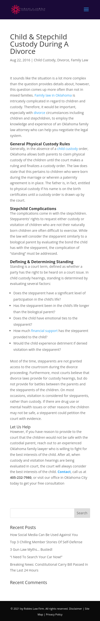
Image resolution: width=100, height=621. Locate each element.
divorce (39, 112)
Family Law (79, 60)
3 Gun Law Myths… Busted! (31, 549)
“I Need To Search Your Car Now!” (36, 557)
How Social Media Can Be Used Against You (44, 534)
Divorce (63, 60)
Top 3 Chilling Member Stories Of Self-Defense (46, 542)
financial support (44, 330)
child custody (67, 148)
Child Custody (44, 60)
